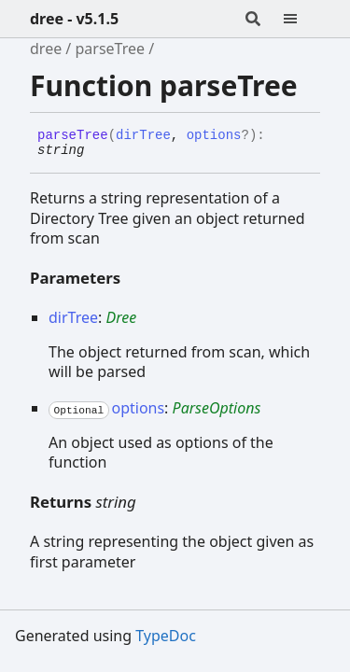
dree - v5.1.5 (74, 18)
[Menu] (301, 18)
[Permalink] (98, 151)
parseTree (110, 48)
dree (46, 48)
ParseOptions (217, 408)
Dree (120, 317)
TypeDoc (165, 635)
